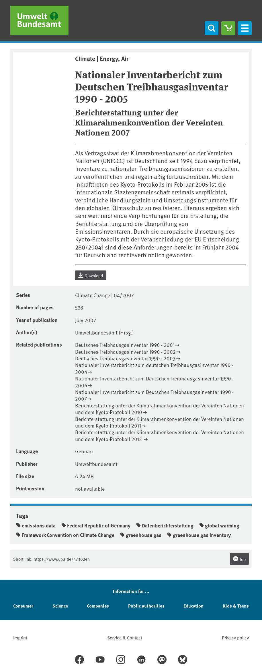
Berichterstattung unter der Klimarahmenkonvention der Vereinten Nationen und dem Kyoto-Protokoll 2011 (159, 422)
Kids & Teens (236, 605)
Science (60, 605)
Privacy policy (235, 637)
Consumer (23, 605)
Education (193, 605)
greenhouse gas (140, 535)
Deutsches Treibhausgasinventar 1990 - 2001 (125, 344)
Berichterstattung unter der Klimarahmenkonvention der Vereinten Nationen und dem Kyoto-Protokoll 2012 (159, 435)
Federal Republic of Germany (95, 525)
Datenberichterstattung (164, 525)
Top (239, 559)
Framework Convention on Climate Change (65, 535)
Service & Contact (124, 637)
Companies (98, 605)
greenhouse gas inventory (199, 535)
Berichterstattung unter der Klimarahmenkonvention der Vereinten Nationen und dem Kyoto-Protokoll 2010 (159, 408)
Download (90, 275)
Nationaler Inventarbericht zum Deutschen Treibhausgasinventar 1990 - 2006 (154, 381)
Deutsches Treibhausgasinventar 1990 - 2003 (125, 358)
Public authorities (146, 605)
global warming (219, 525)
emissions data (36, 525)
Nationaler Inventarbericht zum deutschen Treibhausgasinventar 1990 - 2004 (154, 368)
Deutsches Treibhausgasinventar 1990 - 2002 (125, 351)
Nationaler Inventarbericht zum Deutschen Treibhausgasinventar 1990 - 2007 (154, 395)
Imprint (20, 637)
